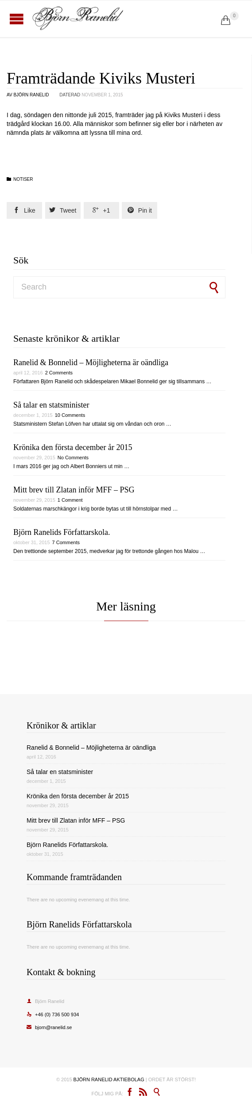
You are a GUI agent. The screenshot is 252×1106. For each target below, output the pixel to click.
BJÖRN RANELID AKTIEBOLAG (109, 1079)
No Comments (73, 457)
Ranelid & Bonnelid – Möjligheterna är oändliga (90, 362)
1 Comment (70, 500)
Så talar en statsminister (51, 404)
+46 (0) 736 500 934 (53, 1014)
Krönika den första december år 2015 (72, 447)
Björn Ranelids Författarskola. (61, 532)
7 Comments (66, 542)
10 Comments (70, 415)
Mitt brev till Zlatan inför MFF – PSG (74, 489)
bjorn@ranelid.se (49, 1027)
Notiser (23, 179)
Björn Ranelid (31, 94)
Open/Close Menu (16, 19)
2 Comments (59, 372)
